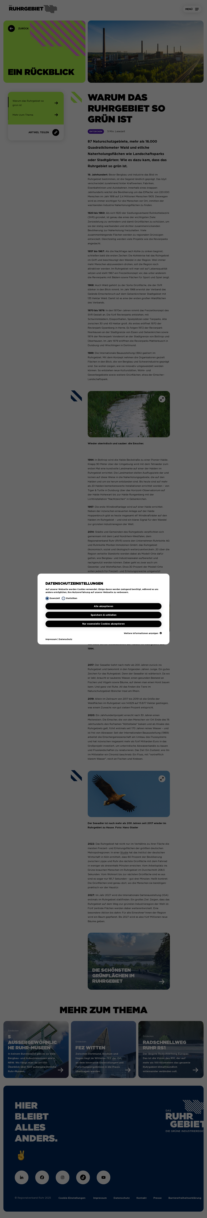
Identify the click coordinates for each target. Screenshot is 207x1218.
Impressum (51, 639)
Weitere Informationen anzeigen (143, 633)
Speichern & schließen (103, 615)
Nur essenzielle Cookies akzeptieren (103, 623)
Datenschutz (65, 639)
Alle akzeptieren (103, 606)
